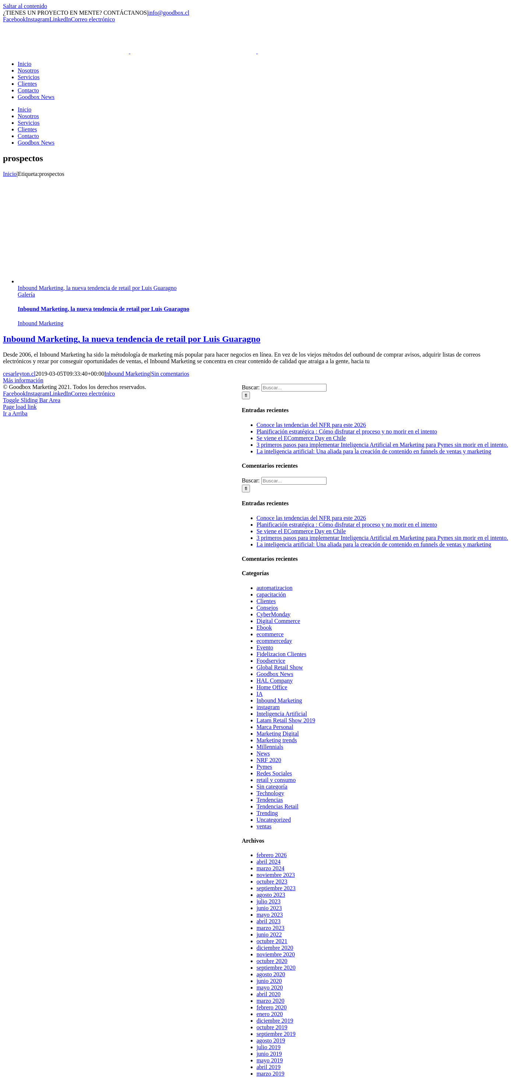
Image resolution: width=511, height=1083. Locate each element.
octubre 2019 (272, 1027)
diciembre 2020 (275, 948)
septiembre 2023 (276, 888)
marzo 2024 (271, 868)
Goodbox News (275, 674)
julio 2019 (269, 1047)
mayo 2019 (270, 1060)
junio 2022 (269, 934)
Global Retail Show (280, 667)
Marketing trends (277, 740)
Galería (26, 294)
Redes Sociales (274, 773)
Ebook (264, 627)
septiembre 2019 (276, 1034)
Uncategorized (274, 820)
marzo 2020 (271, 1001)
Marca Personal (275, 727)
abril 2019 (269, 1067)
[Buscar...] (294, 388)
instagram (268, 707)
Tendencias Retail (278, 806)
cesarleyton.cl (19, 374)
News (263, 753)
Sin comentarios (170, 374)
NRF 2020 (269, 760)
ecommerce (270, 634)
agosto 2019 (271, 1040)
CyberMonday (273, 614)
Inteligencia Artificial (282, 714)
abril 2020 (269, 994)
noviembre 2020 (276, 954)
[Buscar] (246, 395)
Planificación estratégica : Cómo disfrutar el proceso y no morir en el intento (347, 431)
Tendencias (270, 800)
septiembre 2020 (276, 968)
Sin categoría (272, 786)
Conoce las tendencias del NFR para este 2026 (311, 425)
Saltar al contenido (25, 6)
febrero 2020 (272, 1007)
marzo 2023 (271, 928)
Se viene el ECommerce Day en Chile (301, 438)
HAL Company (275, 680)
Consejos (267, 608)
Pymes (264, 767)
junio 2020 (269, 981)
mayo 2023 (270, 915)
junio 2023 (269, 908)
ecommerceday (274, 641)
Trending (267, 813)
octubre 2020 (272, 961)
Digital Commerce (278, 621)
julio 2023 (269, 901)
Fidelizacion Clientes (282, 654)
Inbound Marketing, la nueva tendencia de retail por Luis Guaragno (97, 288)
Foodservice (271, 661)
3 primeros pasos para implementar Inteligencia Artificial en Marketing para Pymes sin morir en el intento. (382, 445)
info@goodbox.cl (168, 13)
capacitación (271, 594)
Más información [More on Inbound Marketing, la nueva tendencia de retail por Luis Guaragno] (23, 380)
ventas (264, 826)
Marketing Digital (278, 733)
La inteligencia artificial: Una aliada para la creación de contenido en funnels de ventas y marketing (374, 451)
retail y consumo (276, 780)
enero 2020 (270, 1014)
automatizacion (275, 588)
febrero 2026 (272, 855)
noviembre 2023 (276, 875)
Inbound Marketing (40, 323)
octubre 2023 (272, 881)
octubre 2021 (272, 941)
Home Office (272, 687)
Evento (265, 647)
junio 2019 (269, 1054)
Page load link (20, 407)
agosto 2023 (271, 895)
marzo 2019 (271, 1073)
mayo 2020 (270, 987)
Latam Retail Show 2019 (286, 720)
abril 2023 (269, 921)
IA (260, 694)
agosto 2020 (271, 974)
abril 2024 (269, 862)
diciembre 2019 (275, 1020)
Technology (270, 793)
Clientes (266, 601)
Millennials (270, 747)
